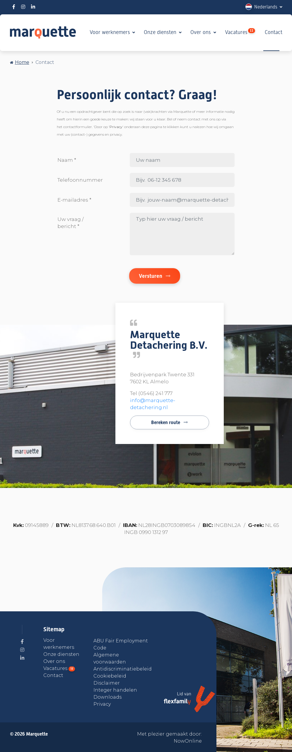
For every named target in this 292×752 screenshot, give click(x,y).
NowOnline (188, 741)
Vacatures (240, 31)
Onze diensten (161, 32)
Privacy (102, 704)
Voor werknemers (111, 32)
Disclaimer (106, 683)
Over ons (201, 32)
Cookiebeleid (109, 676)
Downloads (107, 697)
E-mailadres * (74, 200)
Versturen (154, 276)
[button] (263, 6)
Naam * (66, 160)
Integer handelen (115, 690)
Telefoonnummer (80, 180)
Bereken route (169, 422)
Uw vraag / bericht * (70, 222)
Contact (273, 32)
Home (22, 62)
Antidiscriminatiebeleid (122, 669)
